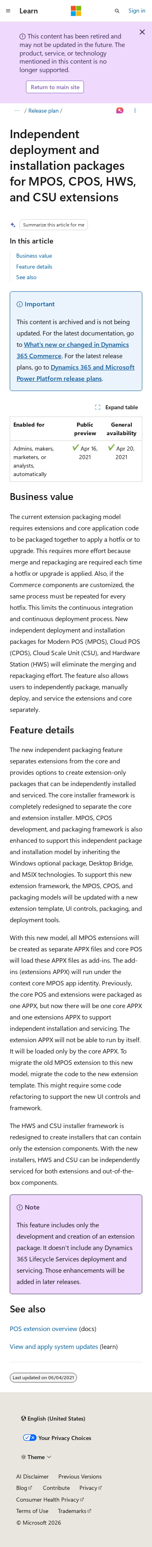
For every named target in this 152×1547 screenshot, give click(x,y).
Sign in (137, 10)
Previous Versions (80, 1476)
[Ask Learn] (120, 110)
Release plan (43, 110)
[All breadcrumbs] (17, 110)
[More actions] (135, 110)
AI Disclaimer (32, 1476)
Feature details (34, 266)
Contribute (56, 1487)
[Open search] (117, 11)
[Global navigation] (8, 11)
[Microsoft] (76, 11)
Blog (21, 1487)
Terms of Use (32, 1511)
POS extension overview (43, 1328)
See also (26, 277)
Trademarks (72, 1511)
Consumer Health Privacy (47, 1499)
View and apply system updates (54, 1346)
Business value (34, 255)
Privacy (88, 1487)
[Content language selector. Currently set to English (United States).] (53, 1418)
